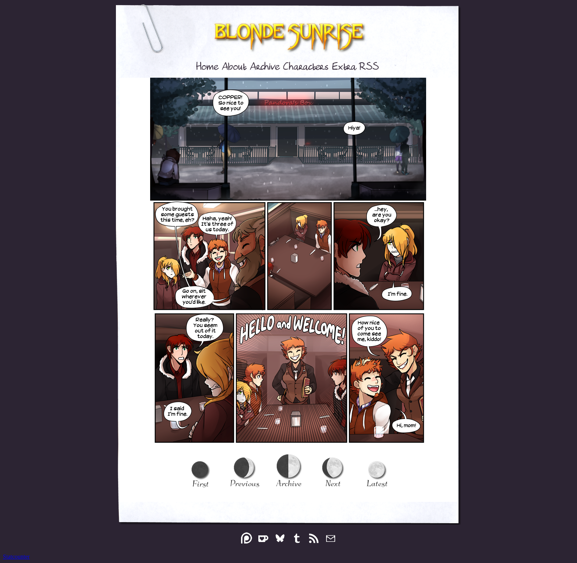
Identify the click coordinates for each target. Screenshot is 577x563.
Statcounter (16, 556)
